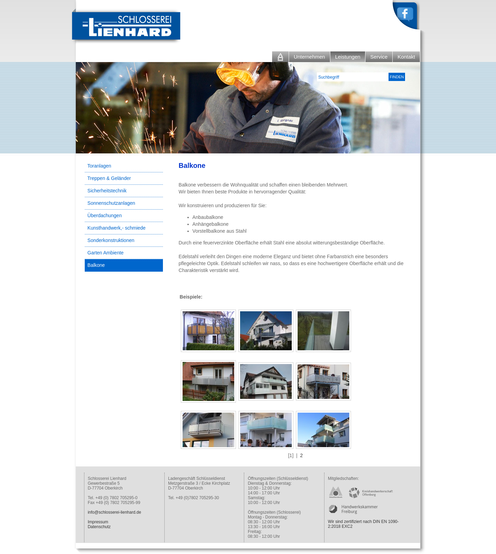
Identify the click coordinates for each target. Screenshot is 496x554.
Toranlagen (99, 166)
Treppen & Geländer (109, 178)
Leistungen (347, 57)
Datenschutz (99, 526)
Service (379, 57)
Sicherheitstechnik (107, 190)
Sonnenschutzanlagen (111, 203)
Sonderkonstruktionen (110, 240)
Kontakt (406, 57)
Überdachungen (104, 215)
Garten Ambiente (105, 252)
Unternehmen (309, 57)
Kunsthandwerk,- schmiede (116, 228)
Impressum (98, 522)
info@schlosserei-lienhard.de (114, 512)
